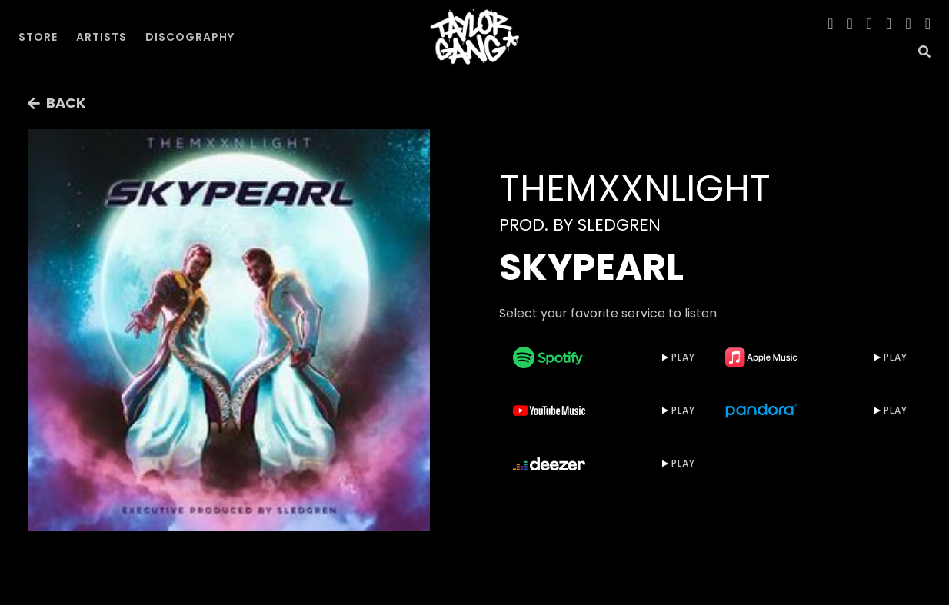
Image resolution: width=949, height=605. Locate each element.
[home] (474, 37)
